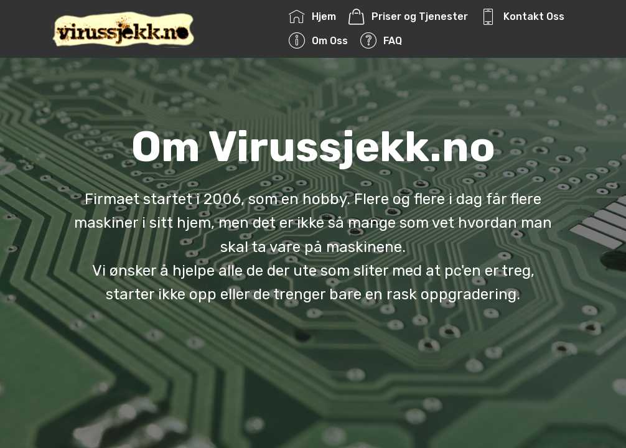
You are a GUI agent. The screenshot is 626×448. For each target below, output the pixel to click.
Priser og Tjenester (407, 16)
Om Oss (318, 41)
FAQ (380, 41)
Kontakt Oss (522, 16)
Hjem (312, 16)
